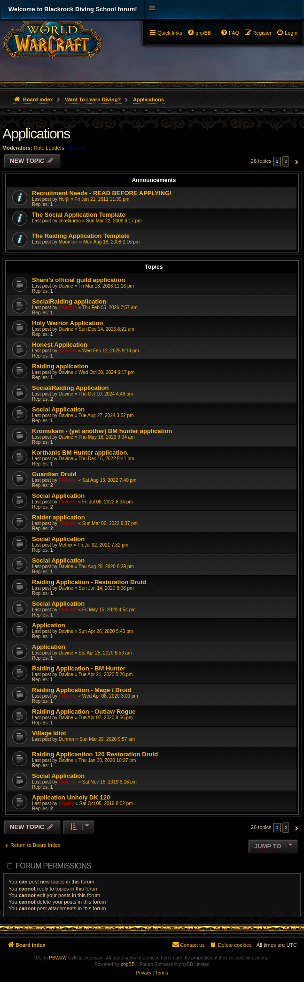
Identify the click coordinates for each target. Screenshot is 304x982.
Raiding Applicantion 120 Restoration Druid (95, 754)
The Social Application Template (78, 214)
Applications (36, 133)
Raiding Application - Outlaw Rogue (84, 711)
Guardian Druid (54, 474)
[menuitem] (286, 32)
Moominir (68, 241)
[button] (295, 161)
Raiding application (60, 366)
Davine (66, 286)
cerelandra (70, 220)
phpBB (128, 964)
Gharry (66, 803)
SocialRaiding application (69, 301)
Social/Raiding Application (70, 387)
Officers (76, 148)
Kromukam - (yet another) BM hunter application (102, 430)
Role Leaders (49, 148)
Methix (65, 545)
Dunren (66, 739)
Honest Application (59, 344)
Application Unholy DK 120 (71, 797)
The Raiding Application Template (81, 235)
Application (48, 625)
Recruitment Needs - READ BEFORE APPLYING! (101, 193)
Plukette (68, 307)
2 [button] (285, 161)
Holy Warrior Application (67, 323)
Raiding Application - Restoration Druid (89, 582)
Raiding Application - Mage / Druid (81, 689)
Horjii (64, 199)
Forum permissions (53, 866)
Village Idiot (49, 733)
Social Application (58, 409)
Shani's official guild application (78, 279)
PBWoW (58, 957)
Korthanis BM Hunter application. (80, 452)
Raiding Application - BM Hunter (78, 668)
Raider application (58, 517)
